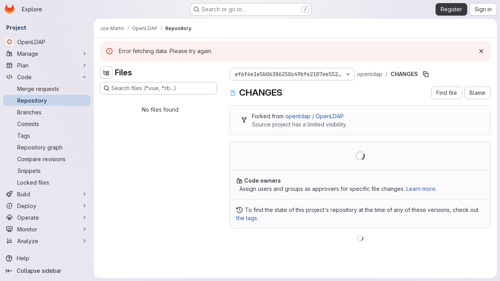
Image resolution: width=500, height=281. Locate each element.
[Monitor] (47, 229)
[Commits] (47, 123)
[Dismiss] (481, 51)
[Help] (47, 258)
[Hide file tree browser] (106, 72)
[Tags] (47, 135)
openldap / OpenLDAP (314, 116)
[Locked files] (47, 182)
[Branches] (47, 112)
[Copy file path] (426, 74)
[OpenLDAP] (47, 41)
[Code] (47, 76)
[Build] (47, 194)
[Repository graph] (47, 147)
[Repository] (47, 100)
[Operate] (47, 217)
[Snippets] (47, 170)
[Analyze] (47, 240)
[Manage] (47, 53)
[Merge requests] (47, 88)
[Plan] (47, 65)
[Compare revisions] (47, 158)
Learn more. (421, 188)
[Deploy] (47, 205)
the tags (246, 218)
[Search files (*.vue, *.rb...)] (158, 88)
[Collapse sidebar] (47, 270)
